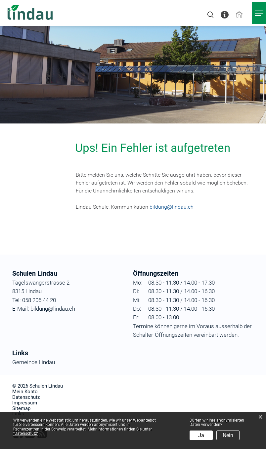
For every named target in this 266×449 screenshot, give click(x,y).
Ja (201, 435)
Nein (228, 435)
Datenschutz (26, 397)
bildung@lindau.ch (172, 207)
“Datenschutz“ (25, 433)
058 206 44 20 (38, 300)
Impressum (24, 403)
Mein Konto (25, 392)
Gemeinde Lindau (33, 362)
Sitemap (21, 408)
